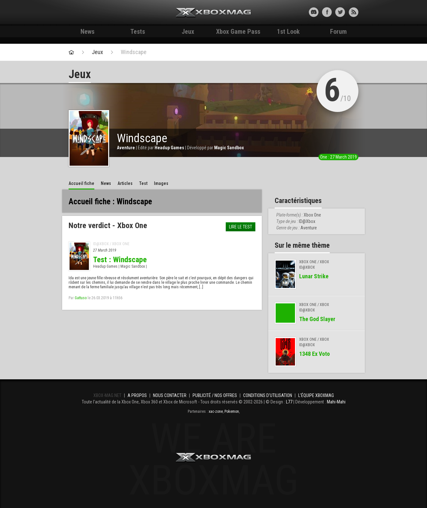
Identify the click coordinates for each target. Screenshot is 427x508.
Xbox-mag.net (213, 13)
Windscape (134, 52)
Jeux (188, 31)
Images (161, 183)
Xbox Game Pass (238, 31)
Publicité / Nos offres (215, 395)
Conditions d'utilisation (267, 395)
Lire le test (240, 226)
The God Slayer (317, 319)
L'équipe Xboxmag (316, 395)
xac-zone (216, 411)
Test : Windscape (120, 259)
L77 (289, 401)
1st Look (288, 31)
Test (143, 183)
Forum (338, 31)
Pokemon (231, 411)
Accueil (81, 183)
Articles (125, 183)
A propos (137, 395)
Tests (137, 31)
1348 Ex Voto (314, 353)
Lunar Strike (313, 276)
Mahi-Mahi (336, 401)
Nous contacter (169, 395)
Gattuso (81, 298)
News (87, 31)
